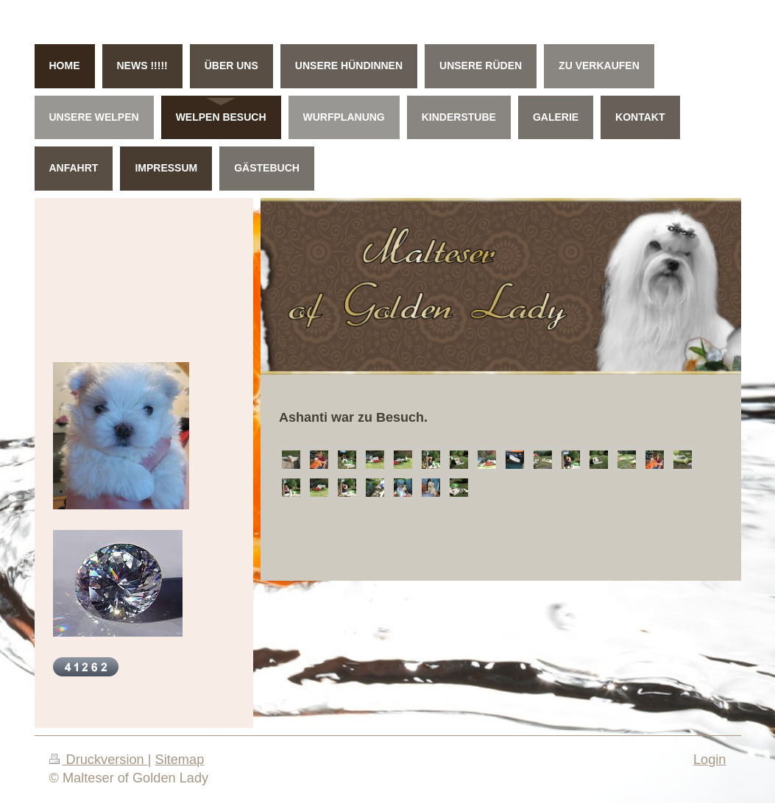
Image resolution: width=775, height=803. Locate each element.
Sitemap (180, 759)
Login (709, 759)
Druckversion (98, 759)
